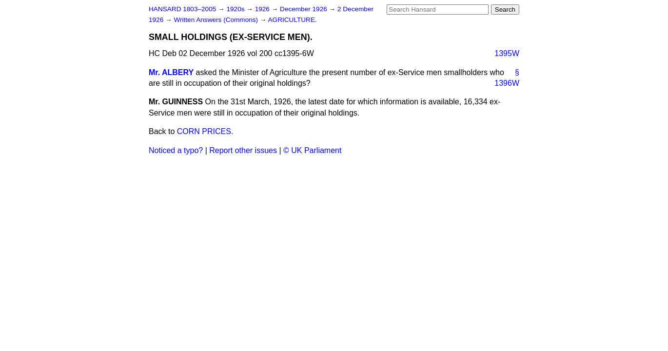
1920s (236, 9)
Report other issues (243, 150)
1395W (506, 53)
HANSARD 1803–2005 (182, 9)
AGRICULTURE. (292, 19)
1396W (506, 83)
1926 (263, 9)
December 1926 (304, 9)
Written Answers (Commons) (217, 19)
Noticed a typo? (176, 150)
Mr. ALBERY (171, 72)
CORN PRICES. (205, 131)
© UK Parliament (312, 150)
